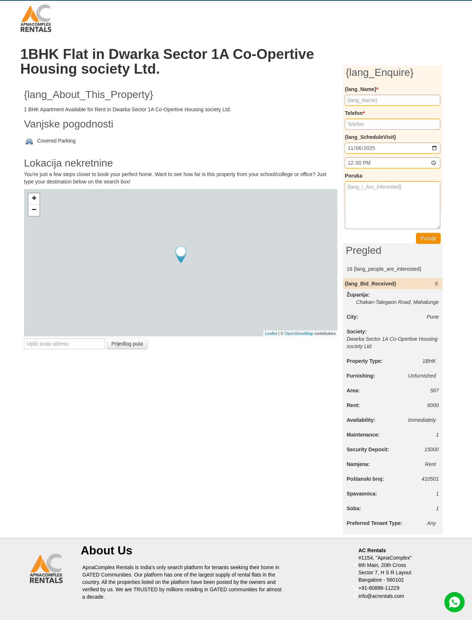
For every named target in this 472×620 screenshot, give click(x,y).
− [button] (34, 210)
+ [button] (34, 198)
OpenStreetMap (299, 333)
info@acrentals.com (381, 596)
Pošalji (428, 238)
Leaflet (271, 333)
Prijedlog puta (127, 344)
